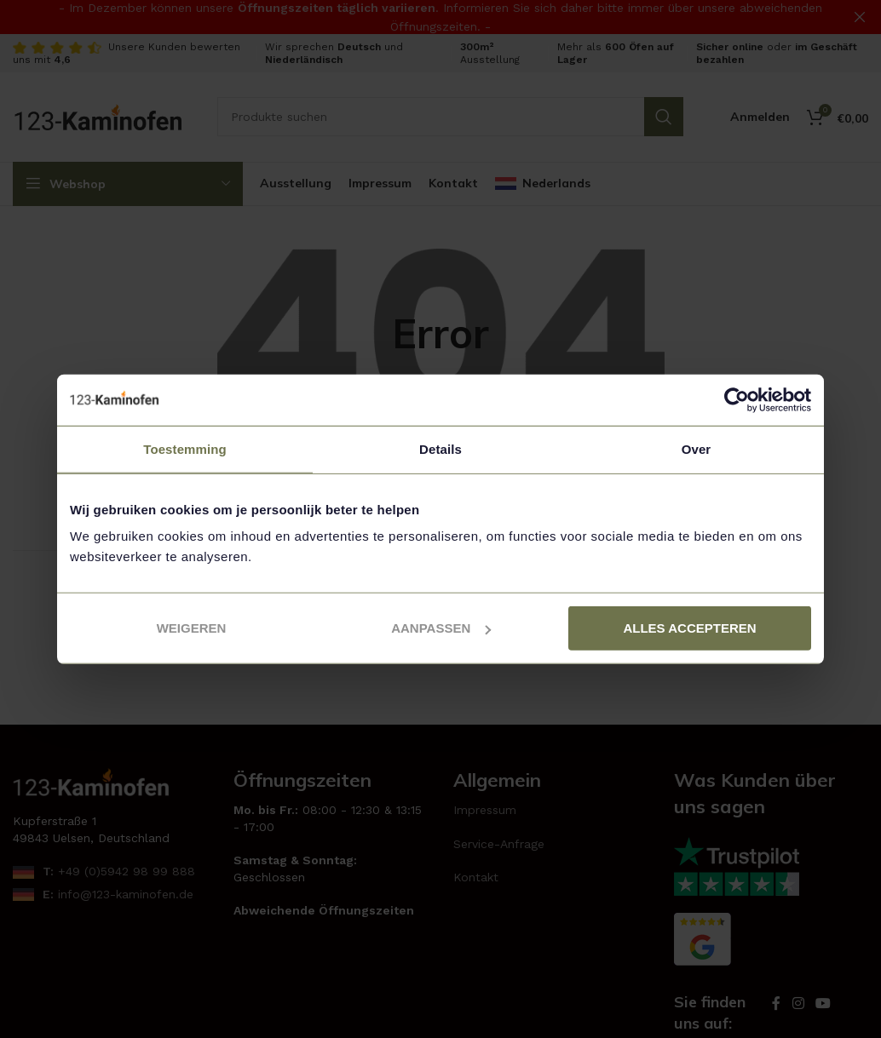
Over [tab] (696, 448)
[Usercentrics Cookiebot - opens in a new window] (736, 399)
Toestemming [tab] (185, 448)
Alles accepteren (689, 628)
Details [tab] (440, 448)
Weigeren (192, 628)
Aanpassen (441, 628)
